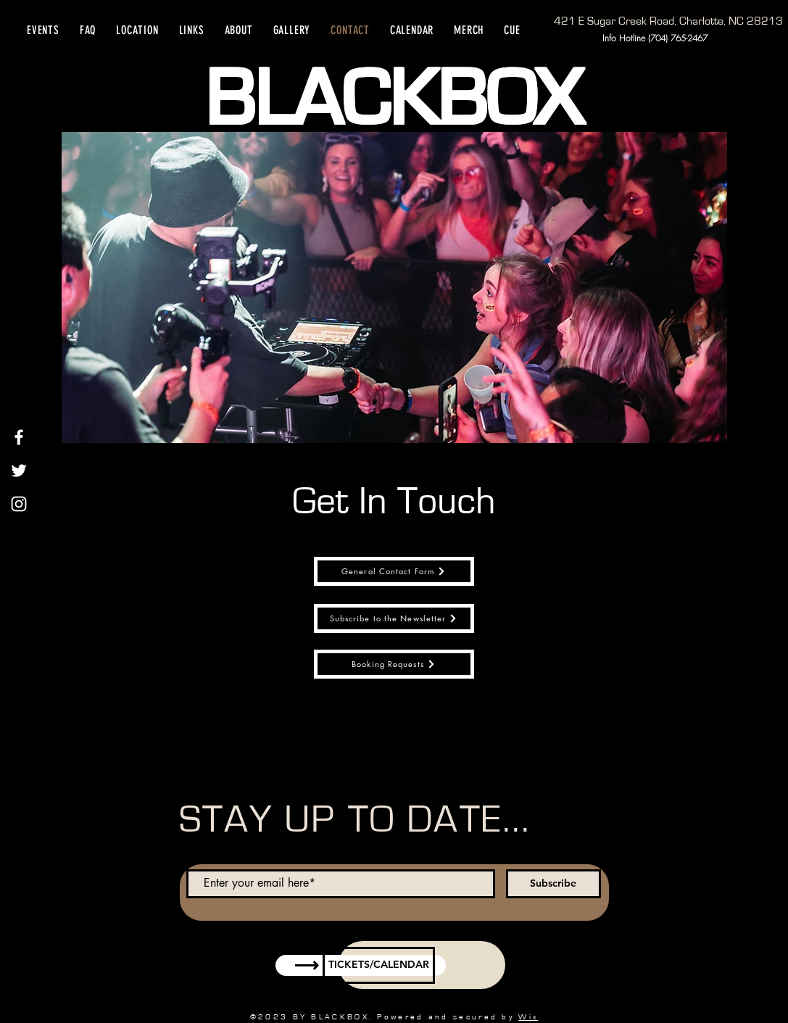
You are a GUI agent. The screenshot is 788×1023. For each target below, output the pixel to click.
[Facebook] (19, 437)
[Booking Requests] (394, 664)
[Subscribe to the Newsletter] (394, 618)
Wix (528, 1017)
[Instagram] (19, 504)
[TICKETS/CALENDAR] (379, 965)
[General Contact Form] (394, 571)
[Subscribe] (553, 883)
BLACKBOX (393, 100)
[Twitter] (19, 470)
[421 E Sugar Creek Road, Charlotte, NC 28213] (668, 21)
